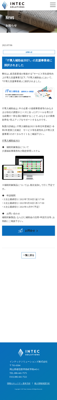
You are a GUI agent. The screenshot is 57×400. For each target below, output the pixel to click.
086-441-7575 (31, 305)
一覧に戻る (28, 255)
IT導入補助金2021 (11, 140)
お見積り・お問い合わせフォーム (28, 324)
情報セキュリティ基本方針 (19, 383)
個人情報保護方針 (42, 383)
